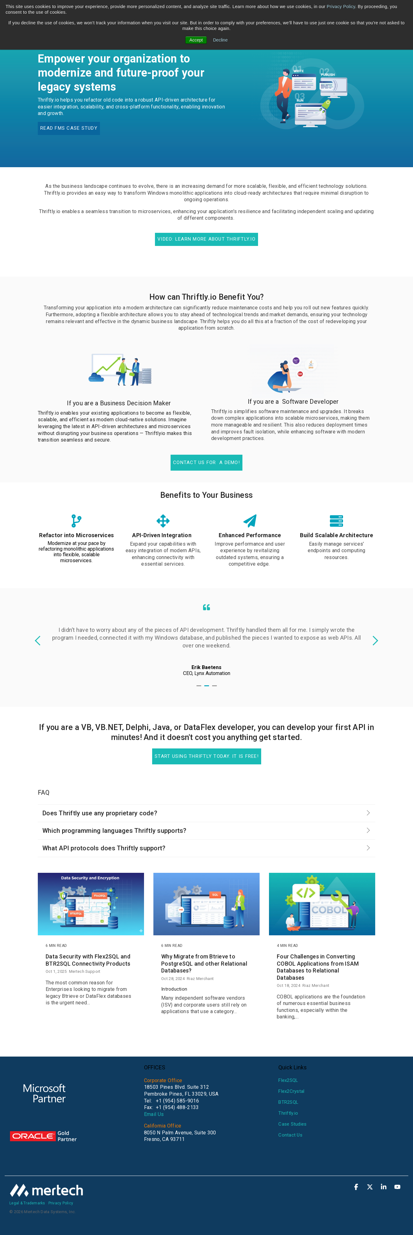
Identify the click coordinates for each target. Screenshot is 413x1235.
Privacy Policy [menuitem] (60, 1203)
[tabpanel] (206, 640)
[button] (356, 1187)
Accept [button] (196, 40)
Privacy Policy (341, 6)
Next (373, 640)
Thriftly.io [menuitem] (288, 1113)
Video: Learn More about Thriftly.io (206, 239)
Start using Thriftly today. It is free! (207, 756)
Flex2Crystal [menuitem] (291, 1091)
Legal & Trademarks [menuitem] (27, 1203)
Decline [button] (220, 40)
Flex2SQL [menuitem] (288, 1080)
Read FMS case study (68, 128)
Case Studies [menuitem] (292, 1124)
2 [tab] (207, 688)
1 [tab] (200, 688)
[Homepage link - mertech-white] (46, 1194)
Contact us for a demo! (206, 462)
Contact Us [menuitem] (290, 1135)
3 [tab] (215, 688)
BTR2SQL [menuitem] (288, 1102)
